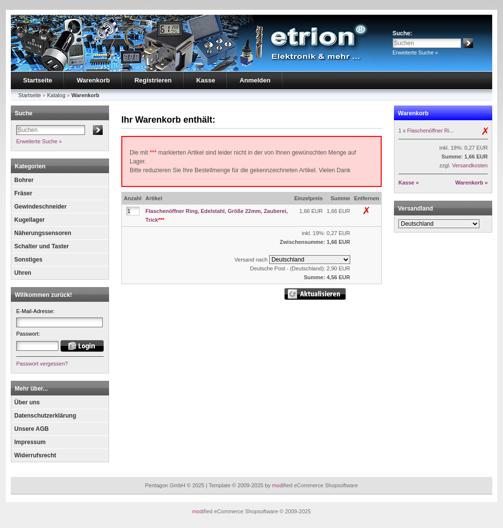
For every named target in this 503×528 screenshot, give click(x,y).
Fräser (23, 193)
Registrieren (153, 80)
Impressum (30, 442)
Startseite (37, 80)
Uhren (22, 272)
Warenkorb (93, 80)
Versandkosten (470, 165)
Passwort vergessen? (42, 364)
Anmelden (255, 80)
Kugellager (29, 219)
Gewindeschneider (40, 206)
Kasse (205, 80)
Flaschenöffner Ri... (430, 130)
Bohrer (23, 180)
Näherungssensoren (42, 233)
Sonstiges (28, 259)
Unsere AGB (31, 428)
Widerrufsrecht (35, 455)
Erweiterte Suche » (415, 52)
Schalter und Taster (41, 246)
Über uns (27, 402)
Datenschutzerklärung (45, 415)
